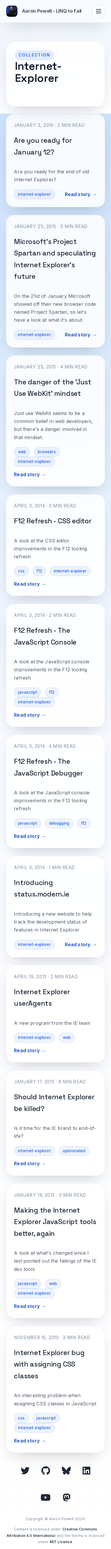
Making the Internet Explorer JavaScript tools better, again (55, 1222)
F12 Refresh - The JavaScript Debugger (48, 767)
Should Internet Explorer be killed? (54, 1103)
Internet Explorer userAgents (42, 997)
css (21, 571)
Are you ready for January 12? (43, 146)
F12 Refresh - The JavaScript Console (45, 636)
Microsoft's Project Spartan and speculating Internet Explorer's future (55, 259)
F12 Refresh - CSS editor (52, 521)
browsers (47, 451)
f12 (39, 571)
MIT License (61, 1542)
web (22, 451)
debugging (59, 823)
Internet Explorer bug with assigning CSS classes (49, 1364)
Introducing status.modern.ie (41, 888)
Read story (78, 194)
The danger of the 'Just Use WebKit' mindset (52, 388)
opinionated (74, 1150)
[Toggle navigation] (98, 11)
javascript (27, 692)
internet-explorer (34, 194)
